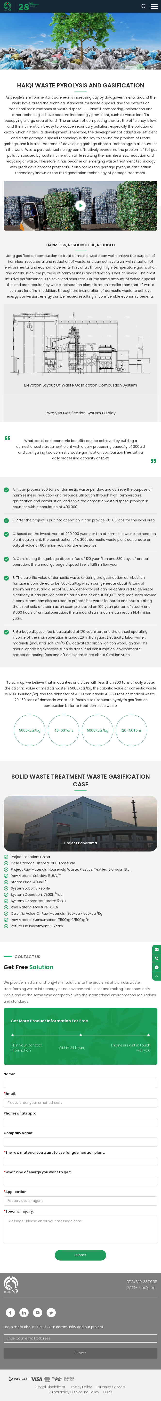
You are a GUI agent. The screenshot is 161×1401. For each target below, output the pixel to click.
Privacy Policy (81, 1387)
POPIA (108, 1392)
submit (80, 1255)
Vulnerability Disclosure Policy (73, 1392)
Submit (80, 1353)
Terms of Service (110, 1387)
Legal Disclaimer (50, 1387)
